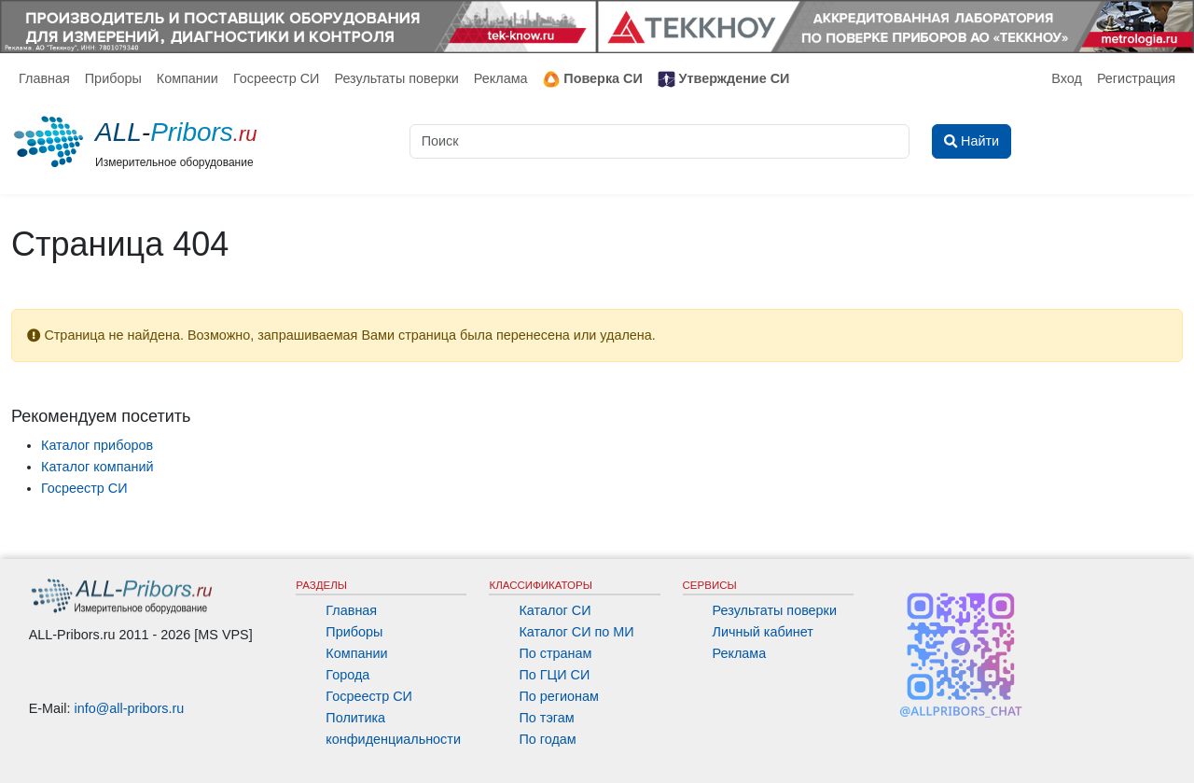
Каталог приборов (97, 445)
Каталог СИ (554, 610)
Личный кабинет (763, 631)
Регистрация (1136, 78)
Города (347, 674)
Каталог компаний (97, 466)
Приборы (113, 78)
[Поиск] (659, 141)
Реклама (501, 78)
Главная (44, 78)
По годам (547, 739)
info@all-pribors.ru (130, 708)
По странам (555, 653)
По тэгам (546, 717)
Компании (187, 78)
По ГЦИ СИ (554, 674)
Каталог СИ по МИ (576, 631)
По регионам (559, 696)
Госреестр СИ (276, 78)
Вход (1066, 78)
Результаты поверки (396, 78)
